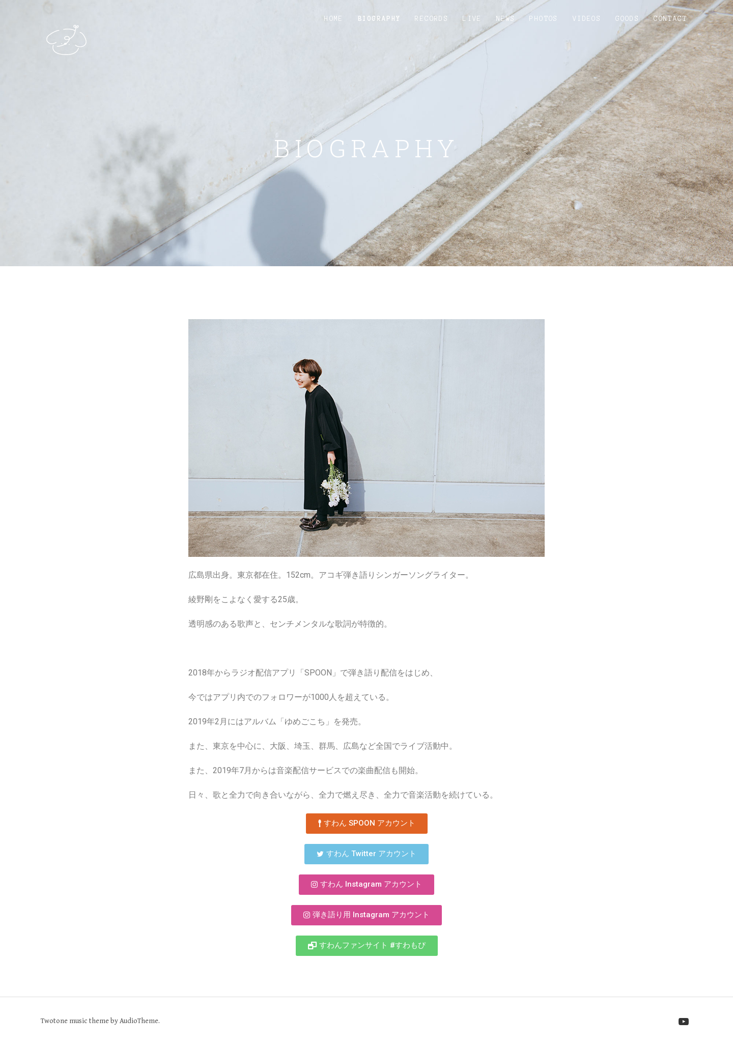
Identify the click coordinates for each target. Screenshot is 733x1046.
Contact (670, 18)
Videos (587, 18)
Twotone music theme (75, 1021)
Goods (627, 18)
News (506, 18)
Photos (543, 18)
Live (472, 18)
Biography (379, 18)
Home (334, 18)
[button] (367, 823)
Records (431, 18)
